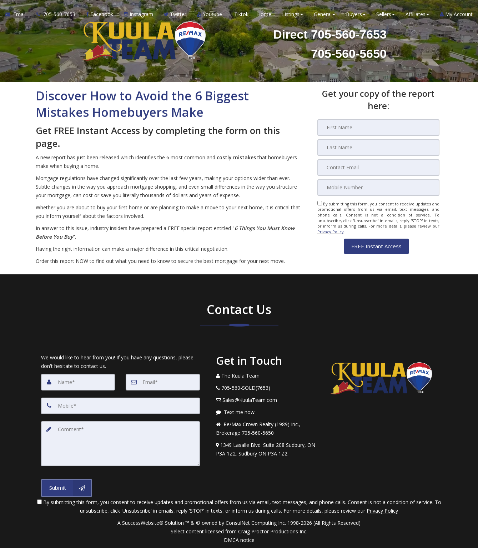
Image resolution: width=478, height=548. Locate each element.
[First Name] (378, 127)
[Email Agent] (18, 14)
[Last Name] (378, 147)
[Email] (378, 167)
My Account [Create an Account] (456, 14)
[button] (376, 246)
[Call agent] (56, 14)
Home (264, 14)
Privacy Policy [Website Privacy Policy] (330, 231)
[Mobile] (378, 187)
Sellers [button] (385, 14)
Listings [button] (292, 14)
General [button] (324, 14)
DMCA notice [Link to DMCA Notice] (239, 540)
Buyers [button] (356, 14)
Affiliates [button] (417, 14)
